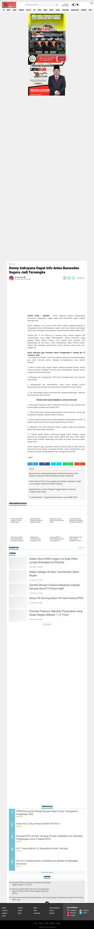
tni (34, 10)
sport (58, 10)
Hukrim (41, 923)
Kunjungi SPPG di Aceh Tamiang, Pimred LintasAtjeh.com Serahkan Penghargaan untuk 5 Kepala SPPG (49, 837)
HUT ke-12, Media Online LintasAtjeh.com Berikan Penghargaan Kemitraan (47, 862)
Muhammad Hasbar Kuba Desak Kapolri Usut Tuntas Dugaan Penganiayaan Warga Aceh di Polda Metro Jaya (47, 899)
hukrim (21, 10)
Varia (35, 923)
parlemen (65, 10)
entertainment (54, 908)
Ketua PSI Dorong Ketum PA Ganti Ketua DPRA (56, 598)
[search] (42, 5)
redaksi (51, 913)
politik (28, 10)
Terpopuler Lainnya (47, 872)
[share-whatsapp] (73, 278)
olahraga (37, 913)
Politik (46, 923)
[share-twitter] (69, 278)
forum (20, 910)
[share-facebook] (64, 278)
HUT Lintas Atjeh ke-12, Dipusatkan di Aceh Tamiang (42, 848)
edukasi (83, 10)
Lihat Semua (47, 624)
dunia (51, 10)
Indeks (58, 923)
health (51, 910)
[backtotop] (47, 903)
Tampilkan (81, 547)
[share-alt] (32, 463)
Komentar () (80, 278)
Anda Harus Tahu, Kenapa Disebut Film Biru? (38, 823)
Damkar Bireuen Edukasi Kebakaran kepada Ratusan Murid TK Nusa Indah (54, 586)
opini (39, 10)
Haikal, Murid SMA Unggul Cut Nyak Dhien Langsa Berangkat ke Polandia (53, 560)
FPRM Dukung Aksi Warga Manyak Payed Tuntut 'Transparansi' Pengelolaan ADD (47, 812)
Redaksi (52, 923)
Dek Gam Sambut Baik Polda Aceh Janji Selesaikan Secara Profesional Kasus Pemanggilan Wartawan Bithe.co (30, 891)
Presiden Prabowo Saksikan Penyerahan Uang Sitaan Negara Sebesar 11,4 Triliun (55, 613)
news (8, 10)
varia (14, 10)
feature (4, 910)
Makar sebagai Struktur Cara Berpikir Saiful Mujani (54, 573)
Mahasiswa (75, 10)
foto (35, 910)
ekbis (45, 10)
